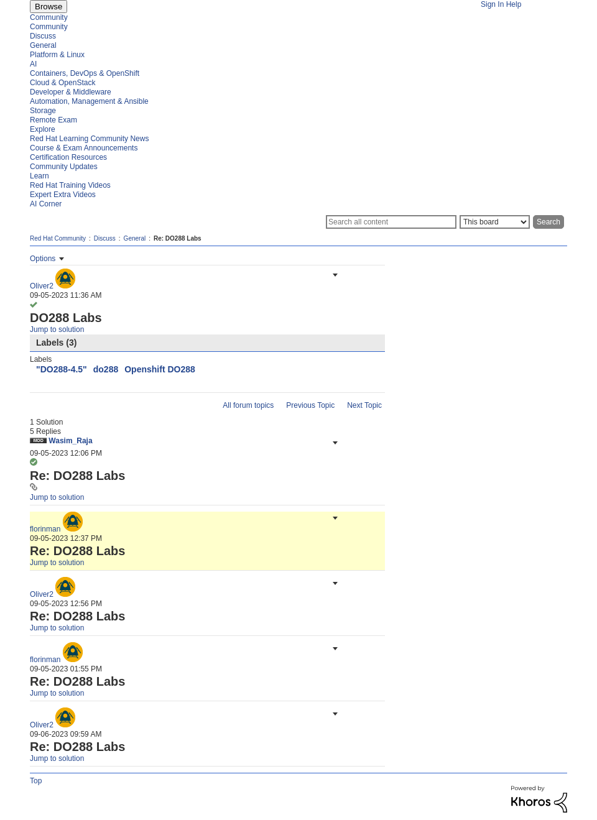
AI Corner (46, 204)
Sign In (492, 4)
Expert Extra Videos (63, 194)
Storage (43, 110)
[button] (334, 274)
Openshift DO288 (159, 369)
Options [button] (42, 258)
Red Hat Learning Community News (89, 138)
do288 (105, 369)
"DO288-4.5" (61, 369)
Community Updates (64, 166)
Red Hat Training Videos (70, 185)
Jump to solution (57, 329)
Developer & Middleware (70, 92)
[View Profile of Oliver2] (41, 286)
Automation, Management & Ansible (89, 101)
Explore (42, 129)
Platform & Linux (57, 54)
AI (33, 64)
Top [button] (36, 780)
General (43, 45)
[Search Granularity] (495, 222)
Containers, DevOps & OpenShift (84, 73)
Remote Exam (53, 120)
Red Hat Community (58, 238)
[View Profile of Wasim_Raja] (70, 440)
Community (49, 17)
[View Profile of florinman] (45, 529)
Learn (39, 176)
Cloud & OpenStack (62, 82)
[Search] (391, 222)
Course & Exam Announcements (83, 148)
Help (514, 4)
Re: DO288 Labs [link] (177, 238)
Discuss (43, 36)
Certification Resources (68, 157)
